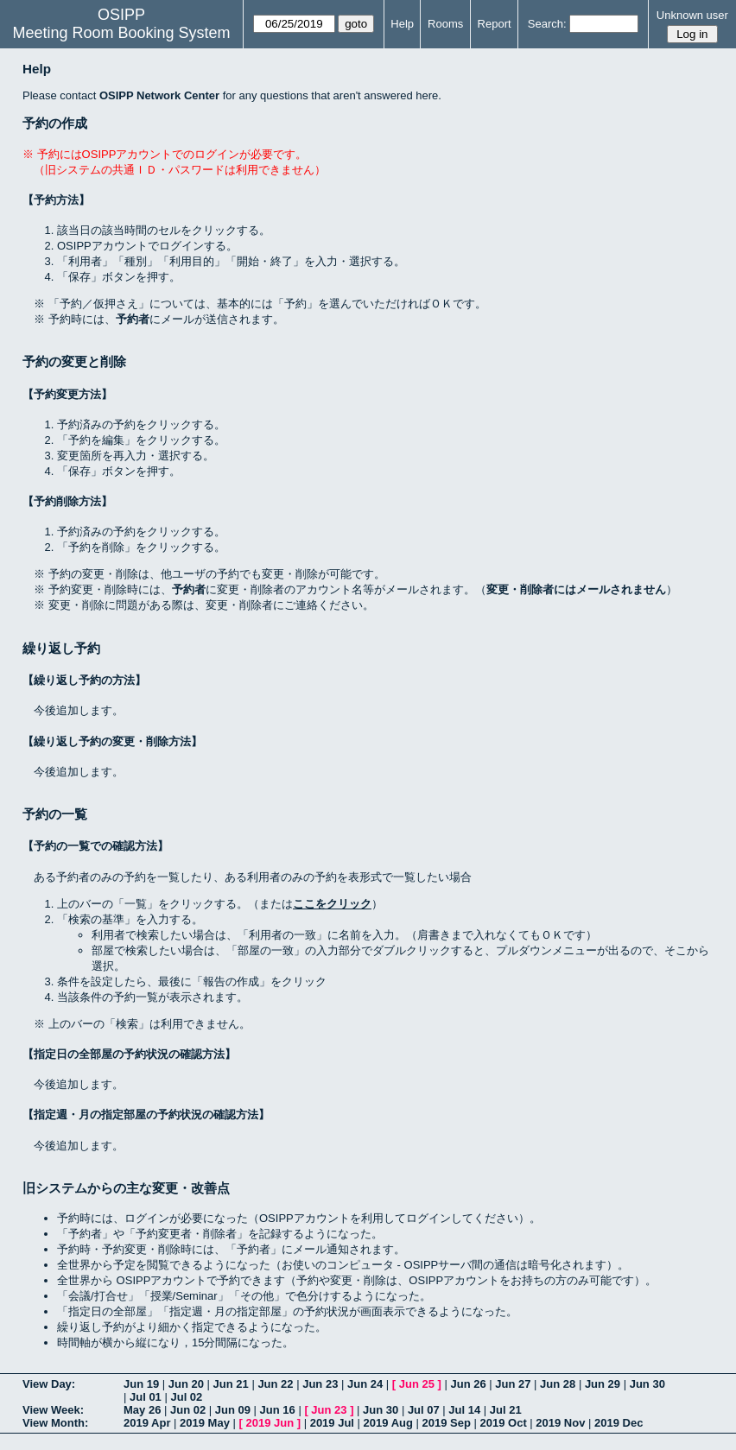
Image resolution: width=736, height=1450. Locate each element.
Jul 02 (186, 1396)
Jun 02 (188, 1409)
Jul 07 (424, 1409)
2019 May (205, 1422)
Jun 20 (186, 1383)
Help (402, 23)
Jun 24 (365, 1383)
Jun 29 (602, 1383)
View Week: (53, 1409)
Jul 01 (146, 1396)
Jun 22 (275, 1383)
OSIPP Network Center (159, 95)
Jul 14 (464, 1409)
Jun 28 (557, 1383)
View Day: (48, 1383)
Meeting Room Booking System (121, 32)
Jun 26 (467, 1383)
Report (494, 23)
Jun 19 (141, 1383)
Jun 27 (512, 1383)
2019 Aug (388, 1422)
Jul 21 (506, 1409)
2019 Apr (147, 1422)
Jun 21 (231, 1383)
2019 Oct (503, 1422)
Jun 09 (233, 1409)
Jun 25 (417, 1383)
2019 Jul (332, 1422)
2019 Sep (446, 1422)
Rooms (445, 23)
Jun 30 (647, 1383)
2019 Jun (269, 1422)
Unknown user (692, 15)
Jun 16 (277, 1409)
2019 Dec (618, 1422)
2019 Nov (560, 1422)
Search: (547, 23)
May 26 (142, 1409)
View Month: (55, 1422)
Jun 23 (320, 1383)
